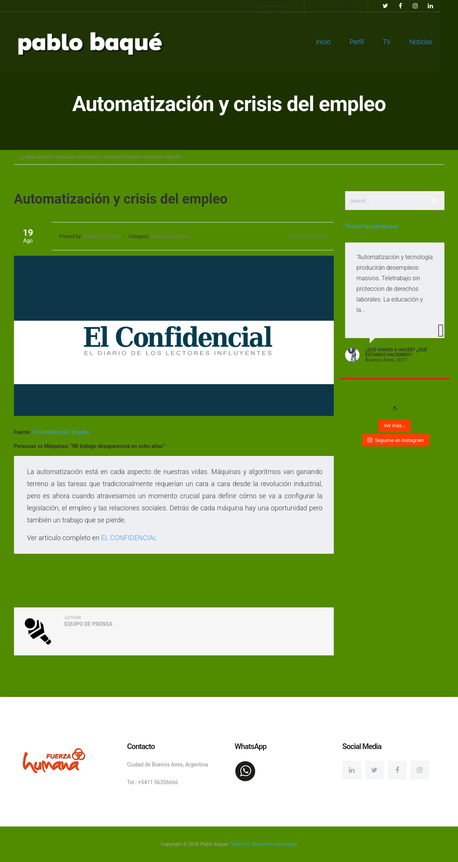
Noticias (429, 41)
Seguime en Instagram (395, 440)
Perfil (365, 41)
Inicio (331, 41)
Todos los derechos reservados (263, 844)
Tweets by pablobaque (371, 226)
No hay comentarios (307, 236)
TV (395, 41)
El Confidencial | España (60, 432)
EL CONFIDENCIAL (129, 538)
